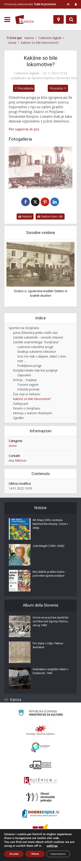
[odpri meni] (7, 19)
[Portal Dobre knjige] (40, 813)
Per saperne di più (24, 129)
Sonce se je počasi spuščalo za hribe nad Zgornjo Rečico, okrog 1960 (51, 621)
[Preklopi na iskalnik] (71, 19)
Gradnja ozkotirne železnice (36, 352)
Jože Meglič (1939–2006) (48, 546)
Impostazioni (58, 854)
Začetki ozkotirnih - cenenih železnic (38, 338)
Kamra (15, 700)
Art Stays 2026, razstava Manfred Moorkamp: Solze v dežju (50, 524)
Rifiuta (35, 854)
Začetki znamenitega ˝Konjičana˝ (36, 342)
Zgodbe (18, 418)
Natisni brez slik (50, 217)
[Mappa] (58, 19)
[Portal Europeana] (40, 747)
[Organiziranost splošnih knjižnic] (40, 730)
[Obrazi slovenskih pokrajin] (40, 797)
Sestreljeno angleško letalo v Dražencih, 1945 (50, 671)
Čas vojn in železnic (26, 394)
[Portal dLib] (40, 765)
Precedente (25, 88)
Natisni (25, 217)
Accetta (14, 854)
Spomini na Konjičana (24, 328)
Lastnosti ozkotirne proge (35, 347)
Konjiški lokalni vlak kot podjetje (35, 371)
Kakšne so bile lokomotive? (32, 399)
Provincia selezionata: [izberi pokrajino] (30, 4)
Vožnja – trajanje (25, 380)
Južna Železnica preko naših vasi (35, 333)
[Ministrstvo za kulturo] (40, 713)
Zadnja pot (20, 404)
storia (13, 446)
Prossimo (57, 88)
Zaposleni (24, 375)
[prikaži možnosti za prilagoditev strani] (68, 4)
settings (52, 846)
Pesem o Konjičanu (26, 408)
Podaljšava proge (29, 366)
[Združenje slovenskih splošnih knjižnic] (40, 781)
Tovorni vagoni (27, 385)
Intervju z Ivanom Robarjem (32, 413)
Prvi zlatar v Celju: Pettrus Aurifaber (48, 645)
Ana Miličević (18, 461)
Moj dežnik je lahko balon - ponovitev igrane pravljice (49, 573)
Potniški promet (28, 389)
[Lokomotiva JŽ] (40, 168)
